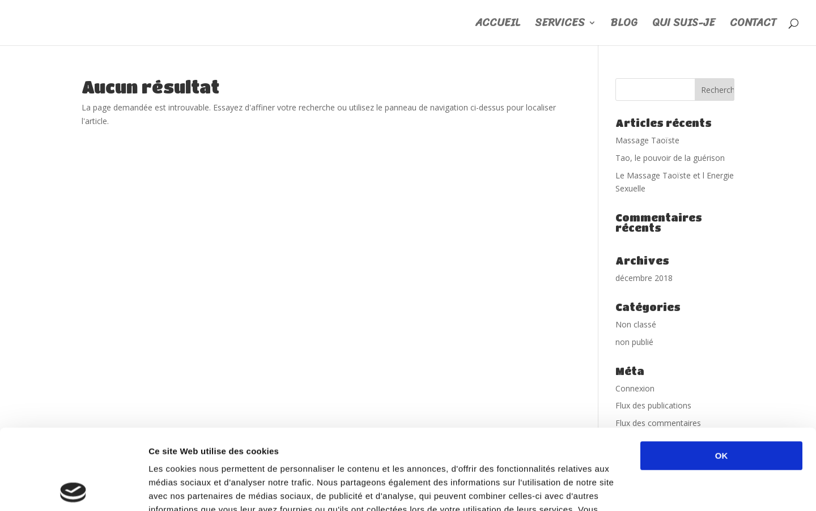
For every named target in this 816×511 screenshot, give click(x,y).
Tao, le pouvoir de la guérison (670, 157)
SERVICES (560, 25)
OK (721, 375)
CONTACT (753, 25)
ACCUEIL (497, 25)
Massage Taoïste (647, 140)
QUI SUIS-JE (683, 25)
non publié (634, 342)
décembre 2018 (644, 277)
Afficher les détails (624, 488)
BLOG (624, 25)
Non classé (635, 324)
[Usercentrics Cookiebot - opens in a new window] (73, 488)
